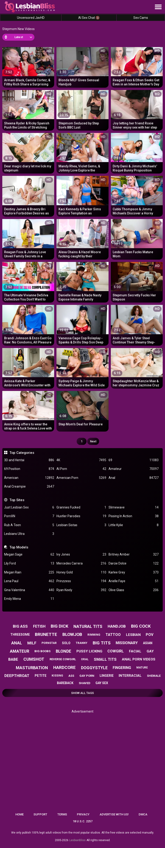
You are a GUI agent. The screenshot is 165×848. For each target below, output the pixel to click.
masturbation (32, 667)
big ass (20, 626)
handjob (117, 626)
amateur (19, 651)
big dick (59, 626)
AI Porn (81, 469)
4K (81, 460)
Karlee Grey (133, 572)
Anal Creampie (29, 487)
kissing (57, 675)
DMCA (143, 814)
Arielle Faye (133, 581)
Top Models (18, 547)
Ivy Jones (81, 554)
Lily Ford (29, 563)
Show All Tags (82, 693)
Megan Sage (29, 554)
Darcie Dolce (133, 563)
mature (142, 667)
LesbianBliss (77, 840)
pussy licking (89, 651)
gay (150, 651)
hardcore (64, 667)
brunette (46, 634)
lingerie (107, 675)
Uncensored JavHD (31, 18)
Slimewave (133, 507)
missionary (127, 643)
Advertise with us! (114, 814)
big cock (141, 626)
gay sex (101, 683)
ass (71, 675)
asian (147, 643)
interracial (130, 676)
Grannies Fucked (81, 507)
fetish (39, 626)
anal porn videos (138, 659)
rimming (93, 634)
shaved (84, 683)
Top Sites (16, 500)
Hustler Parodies (81, 516)
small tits (105, 659)
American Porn (81, 478)
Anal (133, 478)
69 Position (29, 469)
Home (19, 814)
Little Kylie (133, 525)
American (29, 478)
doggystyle (94, 667)
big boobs (42, 651)
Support (40, 814)
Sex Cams (140, 18)
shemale (154, 675)
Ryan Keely (81, 590)
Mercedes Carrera (81, 563)
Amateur (133, 469)
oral (85, 659)
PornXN (29, 516)
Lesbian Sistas (81, 525)
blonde (63, 651)
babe (13, 659)
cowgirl (115, 651)
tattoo (113, 634)
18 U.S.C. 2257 (82, 821)
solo (66, 643)
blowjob (72, 634)
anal (16, 642)
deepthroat (16, 675)
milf (31, 643)
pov (149, 634)
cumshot (33, 659)
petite (41, 676)
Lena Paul (29, 581)
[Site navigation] (158, 7)
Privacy (83, 814)
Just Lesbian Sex (29, 507)
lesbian (133, 635)
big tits (102, 643)
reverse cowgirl (63, 659)
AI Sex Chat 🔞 (89, 18)
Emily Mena (29, 599)
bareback (65, 683)
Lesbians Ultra (29, 534)
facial (135, 651)
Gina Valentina (29, 590)
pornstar (49, 643)
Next (93, 441)
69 (133, 460)
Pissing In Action (133, 516)
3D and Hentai (29, 460)
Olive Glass (133, 590)
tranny (81, 643)
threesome (20, 634)
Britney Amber (133, 554)
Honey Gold (81, 572)
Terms (62, 814)
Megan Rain (29, 572)
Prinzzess (81, 581)
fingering (122, 667)
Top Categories (21, 453)
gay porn (86, 675)
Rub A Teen (29, 525)
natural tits (87, 626)
